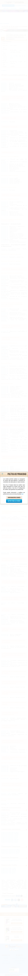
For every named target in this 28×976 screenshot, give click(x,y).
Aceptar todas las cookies (14, 501)
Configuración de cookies (14, 497)
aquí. (22, 494)
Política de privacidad (17, 474)
